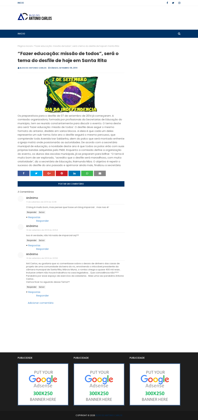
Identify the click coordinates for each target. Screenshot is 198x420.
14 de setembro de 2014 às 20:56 (42, 258)
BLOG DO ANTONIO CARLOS (33, 67)
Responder (31, 212)
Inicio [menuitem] (21, 33)
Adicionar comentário (41, 303)
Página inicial (25, 46)
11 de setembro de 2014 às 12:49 (41, 202)
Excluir (42, 212)
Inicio (21, 2)
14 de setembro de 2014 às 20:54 (42, 230)
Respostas (34, 217)
